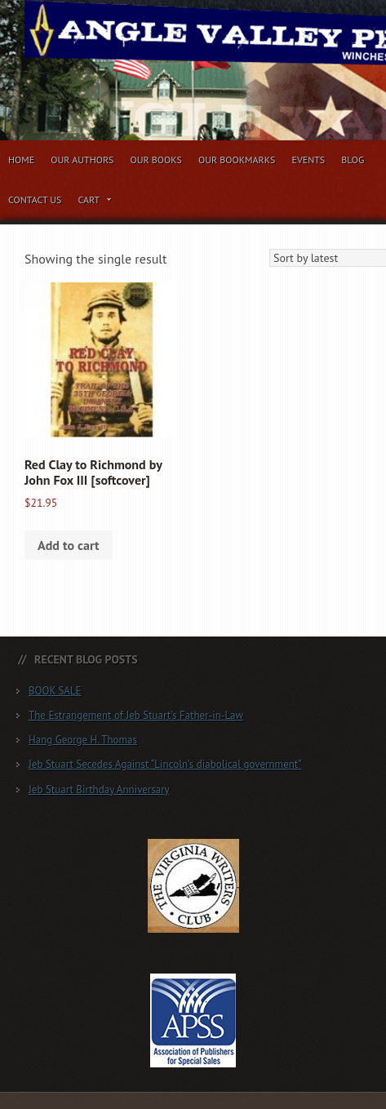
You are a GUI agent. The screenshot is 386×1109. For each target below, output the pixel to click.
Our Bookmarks (236, 159)
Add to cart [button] (69, 545)
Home (21, 159)
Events (308, 159)
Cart (95, 202)
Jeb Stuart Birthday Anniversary (99, 789)
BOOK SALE (55, 691)
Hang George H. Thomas (83, 740)
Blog (352, 159)
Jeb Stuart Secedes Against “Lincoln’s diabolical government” (165, 764)
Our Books (156, 159)
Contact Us (35, 199)
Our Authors (82, 159)
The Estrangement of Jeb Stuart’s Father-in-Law (136, 715)
